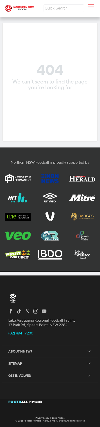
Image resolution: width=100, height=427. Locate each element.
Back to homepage (50, 98)
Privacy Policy (42, 418)
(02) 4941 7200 (20, 333)
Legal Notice (58, 418)
